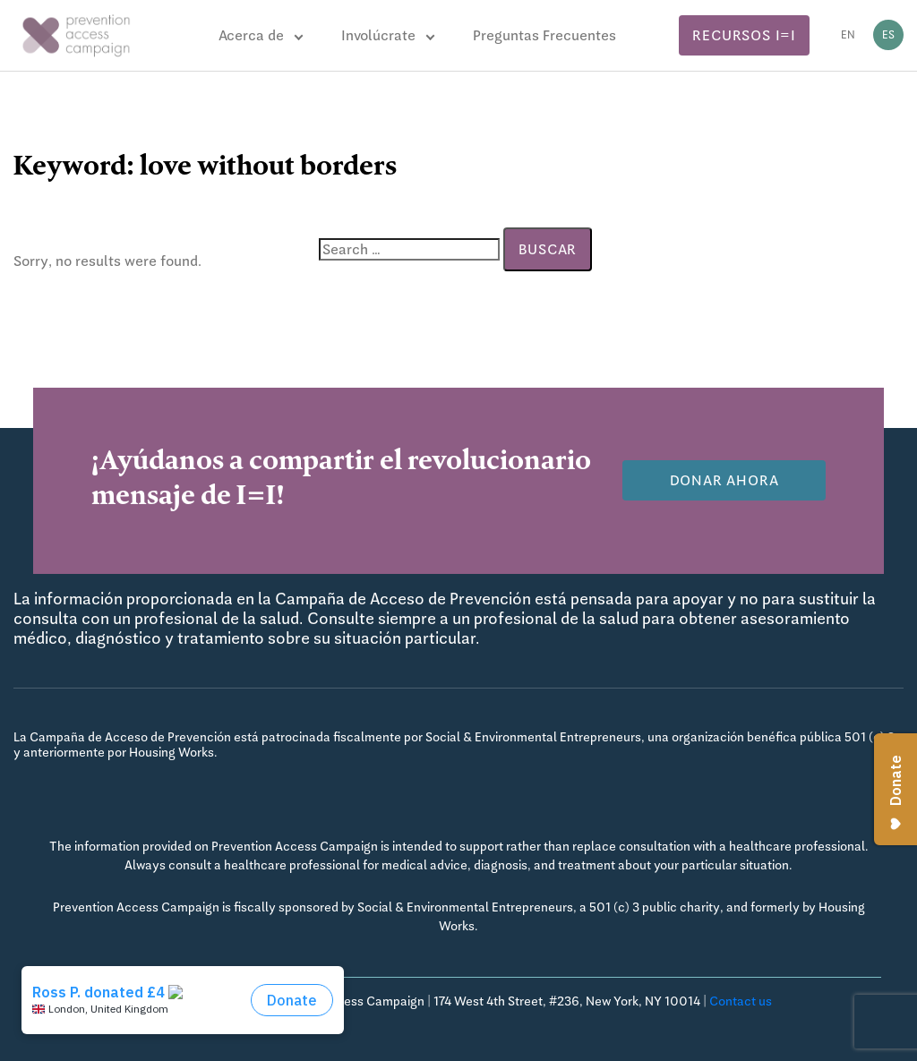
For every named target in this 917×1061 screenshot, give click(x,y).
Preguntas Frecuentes (544, 35)
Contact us (740, 1001)
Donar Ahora (724, 480)
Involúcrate (378, 35)
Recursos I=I (744, 35)
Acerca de (251, 35)
